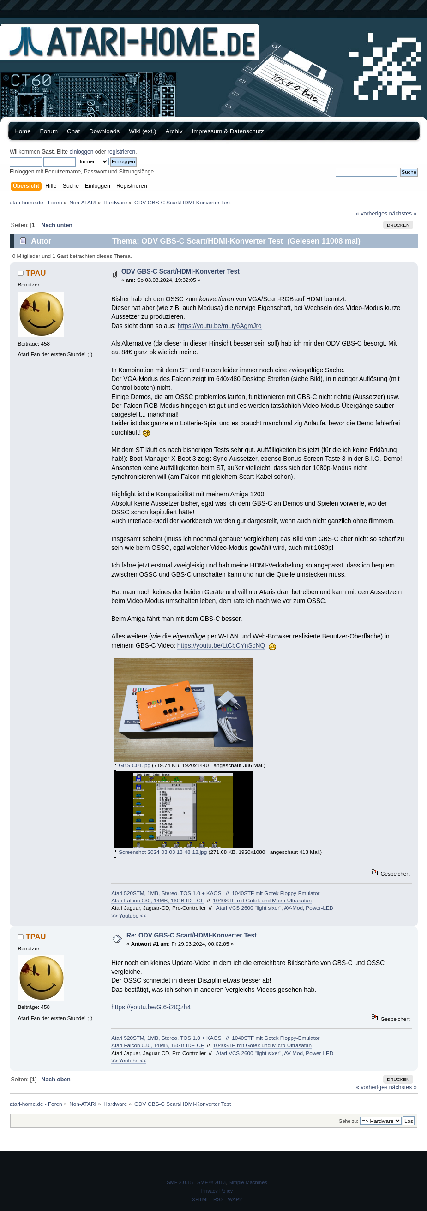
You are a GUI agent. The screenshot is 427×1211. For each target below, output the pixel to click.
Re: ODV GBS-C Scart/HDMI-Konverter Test (191, 935)
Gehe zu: (348, 1121)
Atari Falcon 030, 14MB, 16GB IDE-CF (157, 900)
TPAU (36, 273)
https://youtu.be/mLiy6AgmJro (220, 325)
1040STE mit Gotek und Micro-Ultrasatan (262, 900)
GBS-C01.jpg (132, 765)
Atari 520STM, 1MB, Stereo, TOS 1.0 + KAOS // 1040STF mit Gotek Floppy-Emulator (215, 893)
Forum (49, 131)
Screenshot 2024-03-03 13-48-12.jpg (160, 852)
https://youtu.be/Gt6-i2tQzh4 (151, 1007)
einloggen (81, 152)
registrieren (121, 152)
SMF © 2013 (211, 1182)
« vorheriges (371, 213)
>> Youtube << (128, 916)
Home (22, 131)
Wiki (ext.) (142, 131)
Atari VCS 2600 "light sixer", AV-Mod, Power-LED (274, 908)
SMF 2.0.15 (180, 1182)
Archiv (173, 131)
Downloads (104, 131)
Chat (73, 131)
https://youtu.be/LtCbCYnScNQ (221, 645)
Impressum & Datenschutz (228, 131)
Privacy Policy (217, 1190)
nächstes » (403, 213)
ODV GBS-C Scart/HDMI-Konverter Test (180, 271)
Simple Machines (248, 1182)
